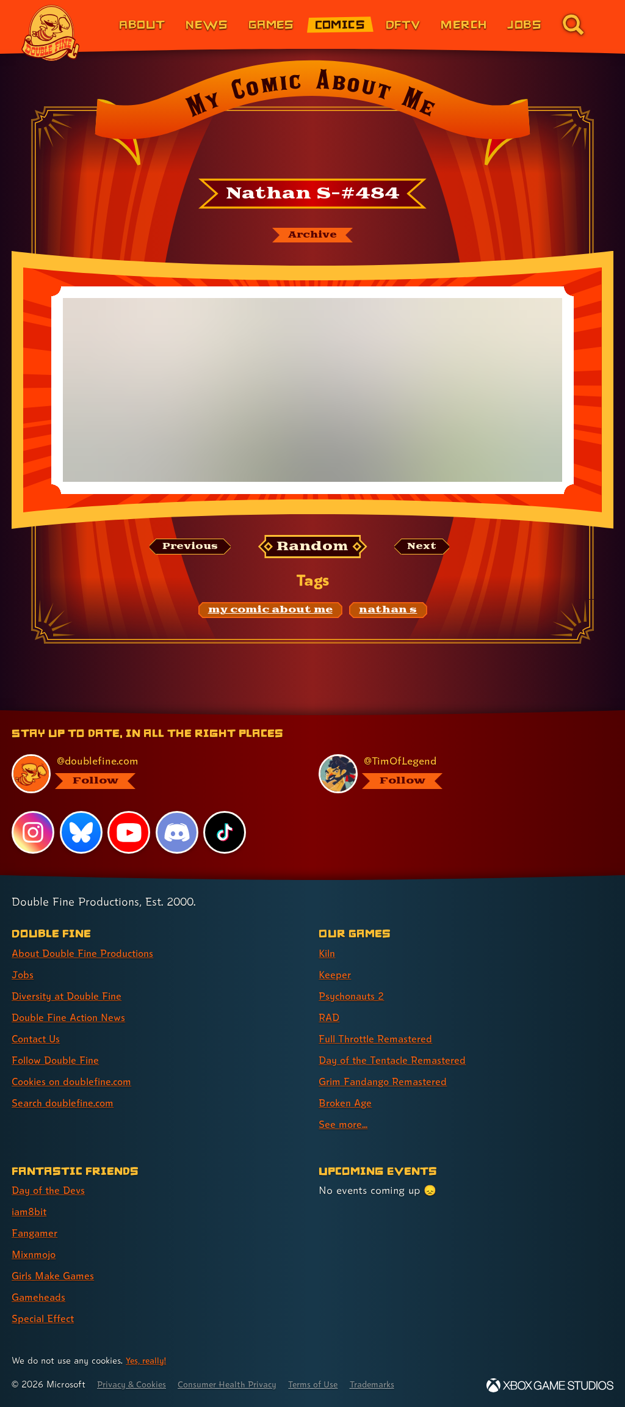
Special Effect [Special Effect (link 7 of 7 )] (45, 1318)
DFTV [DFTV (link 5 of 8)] (403, 24)
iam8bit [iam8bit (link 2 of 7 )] (31, 1211)
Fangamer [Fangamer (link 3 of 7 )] (36, 1232)
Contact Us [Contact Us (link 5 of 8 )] (38, 1038)
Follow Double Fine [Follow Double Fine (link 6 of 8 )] (59, 1059)
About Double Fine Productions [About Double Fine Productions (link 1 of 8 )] (88, 953)
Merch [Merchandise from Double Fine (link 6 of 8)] (463, 24)
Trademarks (394, 1384)
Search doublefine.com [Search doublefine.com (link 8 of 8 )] (66, 1102)
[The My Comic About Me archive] (312, 236)
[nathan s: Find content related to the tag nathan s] (388, 612)
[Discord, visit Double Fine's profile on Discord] (177, 831)
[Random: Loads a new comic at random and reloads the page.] (313, 547)
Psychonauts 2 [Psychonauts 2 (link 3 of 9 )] (354, 995)
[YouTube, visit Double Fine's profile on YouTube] (129, 831)
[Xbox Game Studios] (549, 1385)
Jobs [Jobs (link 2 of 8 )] (23, 974)
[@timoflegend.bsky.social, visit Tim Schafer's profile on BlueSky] (458, 773)
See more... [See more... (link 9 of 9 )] (344, 1124)
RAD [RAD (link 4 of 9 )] (330, 1017)
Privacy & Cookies (135, 1384)
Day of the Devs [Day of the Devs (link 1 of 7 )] (51, 1189)
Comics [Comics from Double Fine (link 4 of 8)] (340, 24)
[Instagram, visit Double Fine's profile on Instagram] (33, 831)
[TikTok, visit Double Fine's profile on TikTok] (225, 831)
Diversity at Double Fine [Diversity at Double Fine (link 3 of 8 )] (71, 995)
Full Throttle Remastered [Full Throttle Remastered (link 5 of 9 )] (380, 1038)
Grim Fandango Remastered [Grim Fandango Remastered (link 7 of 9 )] (387, 1081)
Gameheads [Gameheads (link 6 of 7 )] (40, 1296)
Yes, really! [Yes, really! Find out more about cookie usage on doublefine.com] (148, 1360)
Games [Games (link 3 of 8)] (271, 24)
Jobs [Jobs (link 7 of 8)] (524, 24)
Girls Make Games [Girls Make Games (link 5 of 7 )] (56, 1275)
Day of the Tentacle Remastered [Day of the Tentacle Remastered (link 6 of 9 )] (397, 1059)
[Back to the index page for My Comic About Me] (312, 116)
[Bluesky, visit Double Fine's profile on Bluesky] (81, 831)
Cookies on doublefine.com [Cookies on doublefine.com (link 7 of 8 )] (76, 1081)
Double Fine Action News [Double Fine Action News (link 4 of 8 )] (73, 1017)
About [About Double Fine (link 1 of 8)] (142, 24)
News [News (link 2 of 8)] (207, 24)
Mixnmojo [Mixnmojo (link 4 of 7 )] (36, 1254)
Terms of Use (330, 1384)
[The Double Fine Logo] (51, 33)
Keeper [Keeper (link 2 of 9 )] (335, 974)
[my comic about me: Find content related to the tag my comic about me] (270, 612)
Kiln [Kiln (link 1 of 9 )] (328, 953)
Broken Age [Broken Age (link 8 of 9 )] (347, 1102)
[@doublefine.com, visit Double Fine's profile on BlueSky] (151, 773)
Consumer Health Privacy (238, 1384)
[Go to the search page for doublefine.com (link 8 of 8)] (573, 24)
